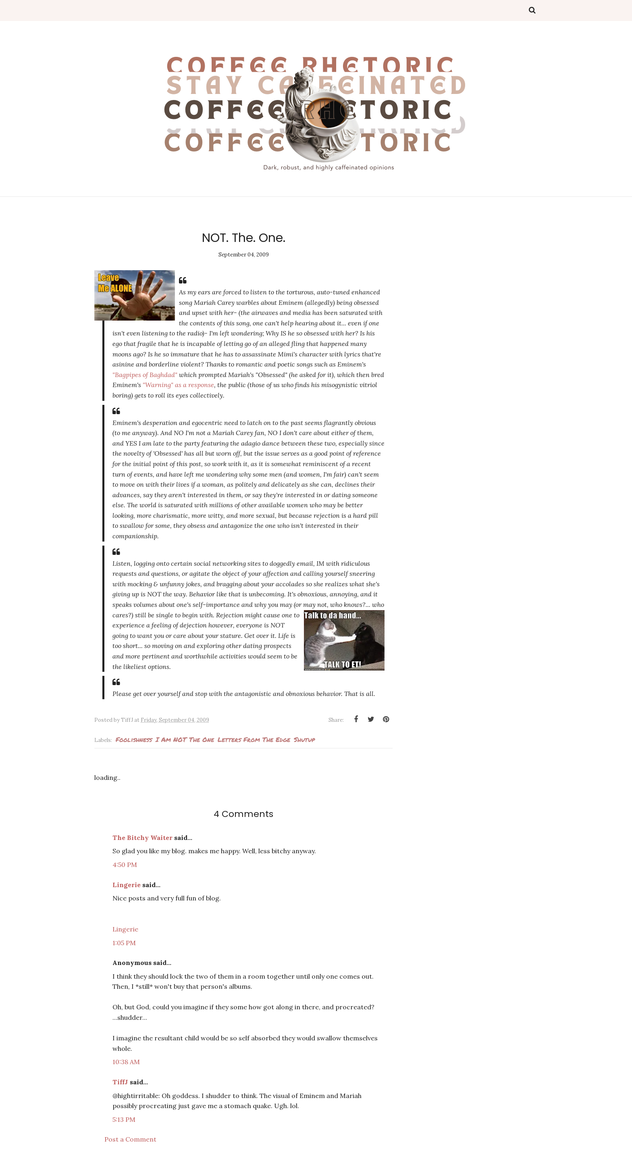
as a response (178, 385)
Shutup (304, 739)
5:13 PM (123, 1119)
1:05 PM (124, 943)
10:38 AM (126, 1062)
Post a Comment (130, 1139)
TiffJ (120, 1082)
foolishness (134, 739)
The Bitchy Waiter (142, 838)
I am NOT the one (185, 739)
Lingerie (126, 885)
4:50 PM (124, 865)
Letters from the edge (254, 739)
